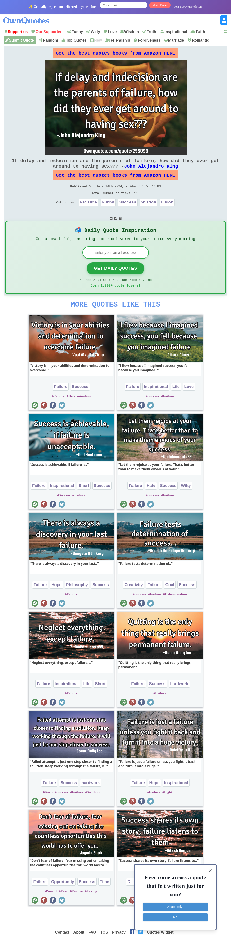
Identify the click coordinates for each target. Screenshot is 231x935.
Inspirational (176, 32)
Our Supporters (49, 32)
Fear (64, 906)
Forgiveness (149, 40)
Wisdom (131, 32)
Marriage (176, 40)
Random (50, 40)
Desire (133, 897)
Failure (88, 211)
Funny (77, 32)
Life (176, 402)
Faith (200, 32)
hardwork (179, 699)
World (52, 906)
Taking (92, 906)
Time (104, 897)
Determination (79, 411)
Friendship (120, 40)
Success (127, 211)
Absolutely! (175, 907)
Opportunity (62, 897)
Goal (169, 600)
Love (112, 32)
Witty (95, 32)
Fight (168, 807)
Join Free (160, 5)
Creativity (133, 600)
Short (84, 501)
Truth (151, 32)
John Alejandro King (151, 171)
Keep (48, 807)
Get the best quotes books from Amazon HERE (115, 54)
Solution (93, 807)
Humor (167, 211)
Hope (56, 600)
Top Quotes (76, 40)
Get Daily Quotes (115, 281)
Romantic (200, 40)
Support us (18, 32)
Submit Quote (21, 40)
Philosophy (77, 600)
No (175, 917)
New (98, 40)
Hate (151, 501)
